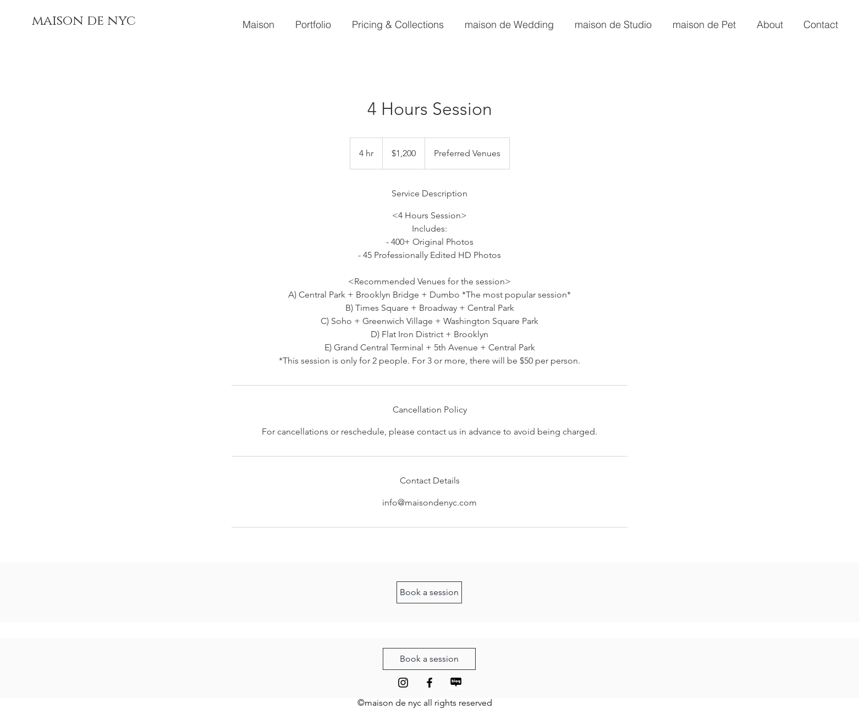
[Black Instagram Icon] (403, 682)
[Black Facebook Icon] (429, 682)
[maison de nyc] (83, 21)
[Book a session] (429, 592)
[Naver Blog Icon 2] (455, 682)
